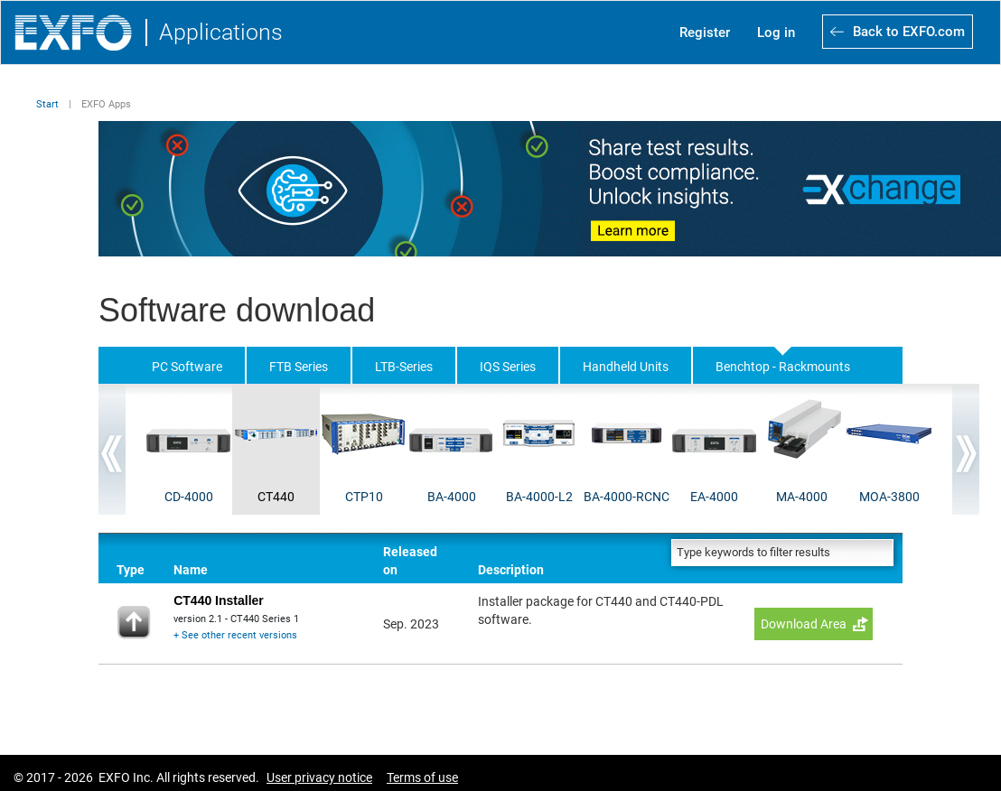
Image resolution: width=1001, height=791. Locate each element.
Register (704, 32)
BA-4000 (451, 496)
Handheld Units (626, 366)
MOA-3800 (889, 496)
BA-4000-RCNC (626, 496)
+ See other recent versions (235, 635)
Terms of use (422, 777)
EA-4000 (714, 496)
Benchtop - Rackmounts (783, 366)
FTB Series (298, 366)
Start (47, 104)
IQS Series (508, 366)
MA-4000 (802, 496)
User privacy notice (319, 777)
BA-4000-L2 (539, 496)
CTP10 (364, 496)
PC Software (187, 366)
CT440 (276, 496)
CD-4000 (188, 496)
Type (131, 570)
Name (190, 570)
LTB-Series (404, 366)
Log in (776, 32)
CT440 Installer (218, 600)
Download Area (804, 624)
